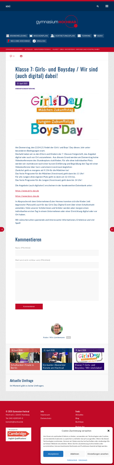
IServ (101, 35)
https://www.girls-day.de (27, 190)
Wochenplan (41, 35)
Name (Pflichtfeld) (23, 247)
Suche (97, 6)
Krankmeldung (18, 35)
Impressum (83, 460)
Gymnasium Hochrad (14, 49)
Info (68, 337)
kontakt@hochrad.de (14, 421)
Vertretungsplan (65, 35)
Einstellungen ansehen (98, 454)
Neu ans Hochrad (20, 40)
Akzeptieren (53, 454)
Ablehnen (74, 454)
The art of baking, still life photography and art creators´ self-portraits (2, 229)
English (41, 40)
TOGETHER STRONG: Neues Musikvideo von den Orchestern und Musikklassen (112, 229)
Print (21, 56)
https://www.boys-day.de (27, 196)
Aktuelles (29, 49)
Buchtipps (79, 421)
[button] (108, 430)
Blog (77, 418)
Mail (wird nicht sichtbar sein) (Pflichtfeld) (32, 260)
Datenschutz (72, 460)
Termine (86, 35)
